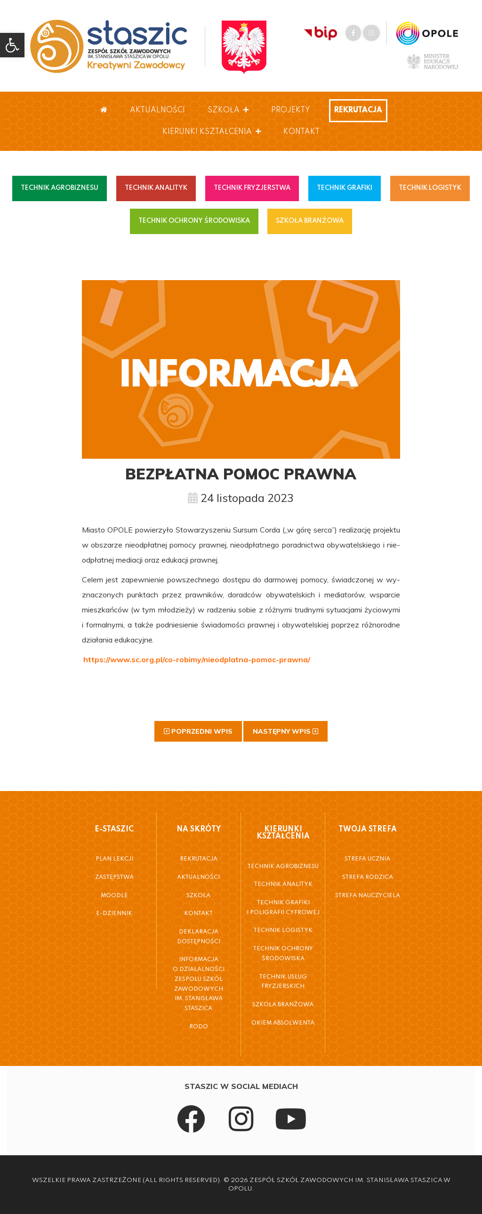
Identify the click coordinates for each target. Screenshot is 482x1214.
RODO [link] (198, 1027)
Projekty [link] (290, 110)
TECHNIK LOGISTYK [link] (430, 188)
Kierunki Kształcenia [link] (211, 132)
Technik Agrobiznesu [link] (283, 866)
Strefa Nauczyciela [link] (367, 896)
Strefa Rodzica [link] (367, 877)
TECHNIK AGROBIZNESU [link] (59, 188)
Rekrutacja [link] (358, 110)
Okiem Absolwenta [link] (282, 1023)
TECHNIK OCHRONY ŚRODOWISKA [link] (194, 221)
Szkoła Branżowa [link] (282, 1005)
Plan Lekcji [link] (114, 859)
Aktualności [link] (157, 110)
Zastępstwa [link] (114, 877)
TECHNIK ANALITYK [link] (156, 188)
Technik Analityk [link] (283, 884)
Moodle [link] (114, 896)
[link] (12, 45)
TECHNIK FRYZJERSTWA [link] (252, 188)
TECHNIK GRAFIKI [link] (344, 188)
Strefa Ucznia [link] (367, 859)
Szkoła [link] (228, 110)
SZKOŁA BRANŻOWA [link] (310, 221)
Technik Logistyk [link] (283, 930)
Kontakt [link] (301, 132)
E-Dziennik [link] (114, 913)
